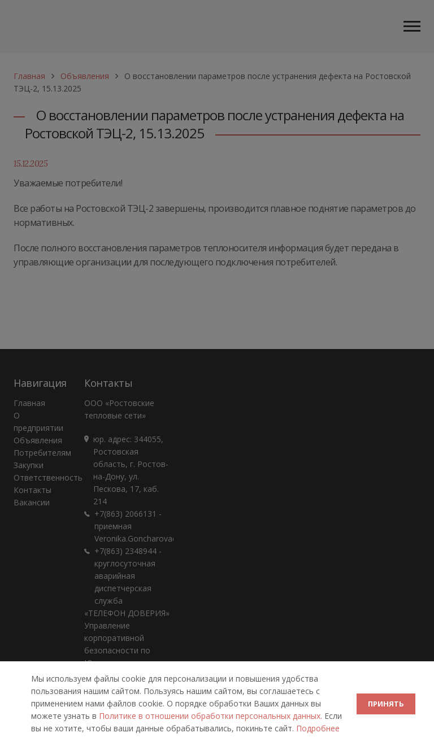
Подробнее (318, 728)
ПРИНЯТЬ (386, 704)
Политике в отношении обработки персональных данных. (211, 715)
